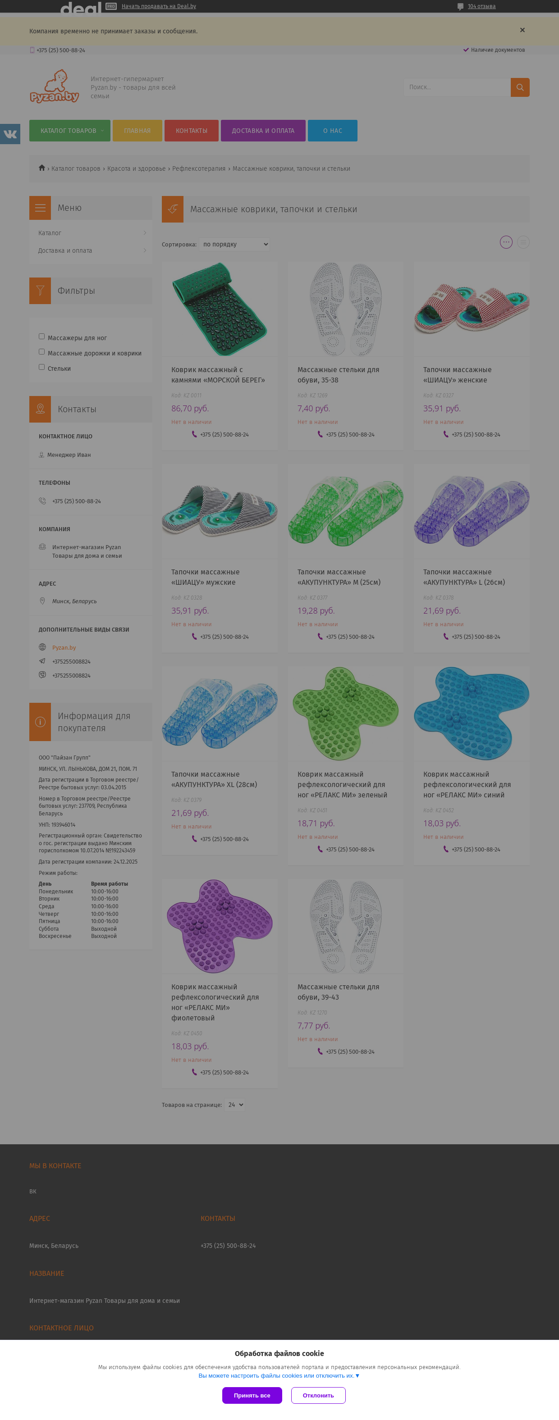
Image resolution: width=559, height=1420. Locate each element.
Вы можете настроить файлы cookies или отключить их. (276, 1375)
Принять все (252, 1395)
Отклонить (318, 1395)
